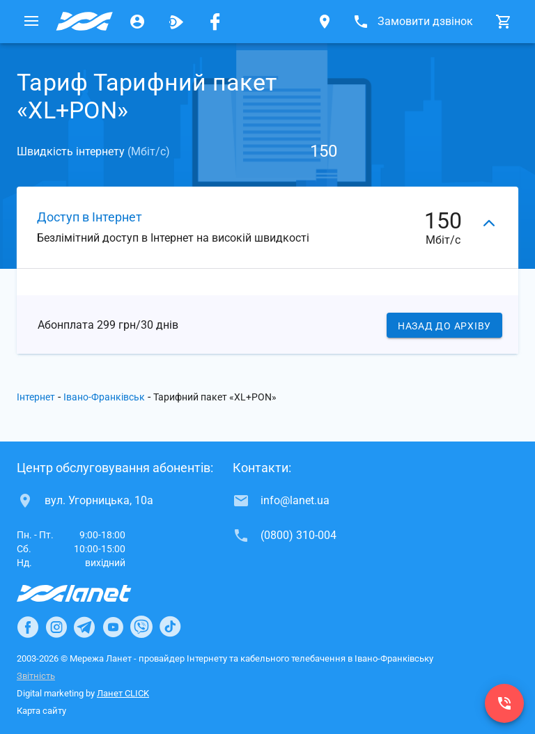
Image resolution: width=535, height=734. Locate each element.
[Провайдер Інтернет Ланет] (90, 593)
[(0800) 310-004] (504, 703)
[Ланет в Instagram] (56, 627)
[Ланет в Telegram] (84, 627)
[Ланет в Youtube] (113, 627)
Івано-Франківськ (104, 397)
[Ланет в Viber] (141, 627)
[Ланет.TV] (176, 21)
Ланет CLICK (123, 693)
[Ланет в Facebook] (28, 627)
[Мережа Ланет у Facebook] (215, 21)
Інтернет (36, 397)
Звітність (36, 676)
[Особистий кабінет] (137, 21)
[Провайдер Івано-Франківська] (84, 21)
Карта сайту (41, 710)
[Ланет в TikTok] (170, 627)
